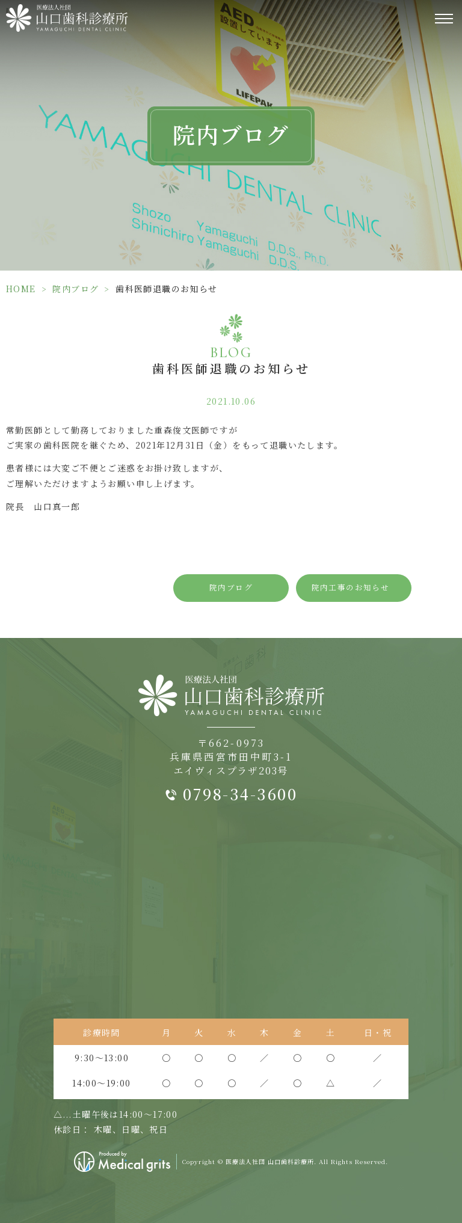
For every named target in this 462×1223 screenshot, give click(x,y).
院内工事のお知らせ (351, 587)
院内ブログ (75, 289)
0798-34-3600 (240, 794)
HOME (21, 289)
